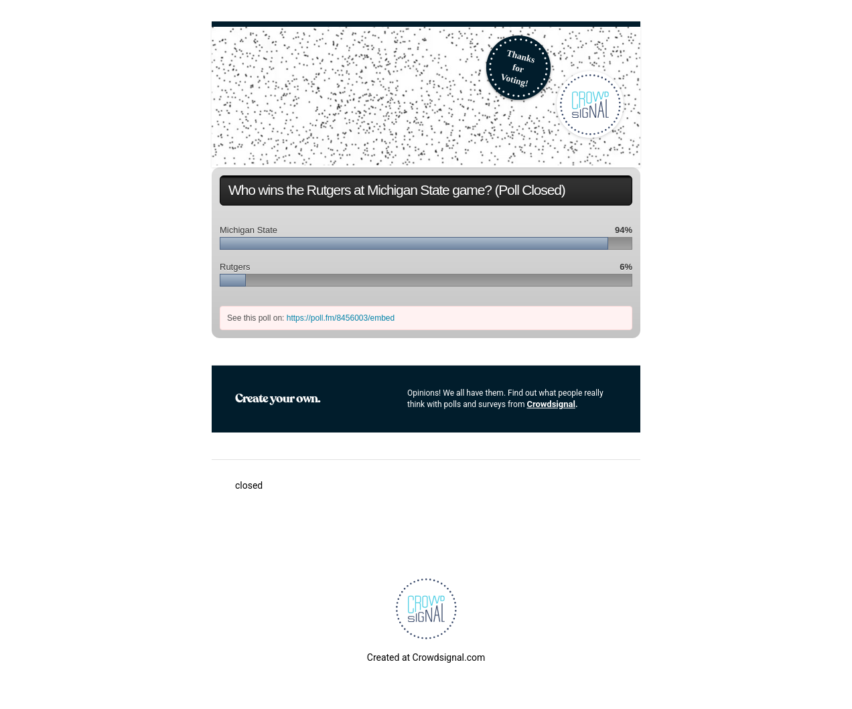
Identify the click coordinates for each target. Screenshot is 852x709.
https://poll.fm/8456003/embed (341, 318)
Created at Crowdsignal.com (426, 657)
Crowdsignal (550, 404)
